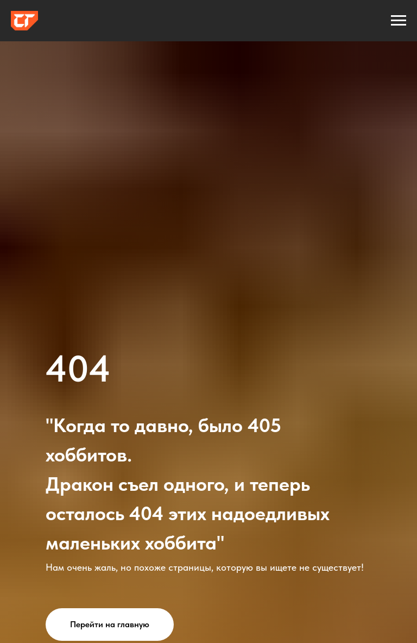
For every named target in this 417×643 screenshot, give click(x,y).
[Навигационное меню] (398, 20)
